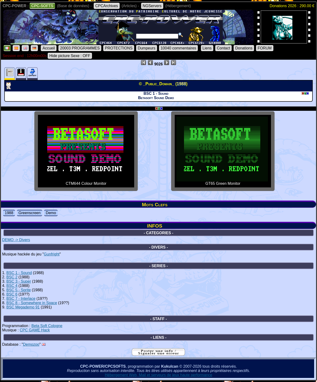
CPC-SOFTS (42, 6)
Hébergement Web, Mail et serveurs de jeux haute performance (158, 375)
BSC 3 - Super (18, 281)
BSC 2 (11, 277)
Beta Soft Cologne (46, 326)
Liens (207, 48)
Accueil (48, 48)
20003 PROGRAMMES (80, 48)
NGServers (152, 6)
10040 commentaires (178, 48)
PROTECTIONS (119, 48)
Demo (51, 213)
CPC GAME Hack (35, 330)
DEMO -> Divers (16, 240)
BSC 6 (11, 294)
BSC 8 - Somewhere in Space (31, 303)
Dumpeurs (146, 48)
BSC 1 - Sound (19, 273)
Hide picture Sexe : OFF (69, 56)
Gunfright (52, 254)
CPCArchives (106, 6)
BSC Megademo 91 (23, 307)
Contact (223, 48)
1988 (9, 213)
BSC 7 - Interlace (21, 299)
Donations (243, 48)
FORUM (265, 48)
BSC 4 (11, 286)
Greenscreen (30, 213)
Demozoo (31, 344)
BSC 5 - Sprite (18, 290)
